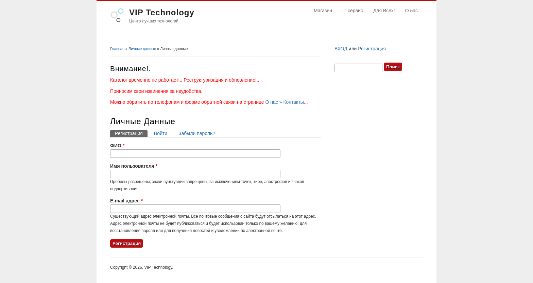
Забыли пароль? (196, 133)
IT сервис (352, 10)
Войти (160, 133)
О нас (411, 10)
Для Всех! (384, 10)
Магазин (323, 10)
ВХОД (340, 48)
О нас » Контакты (284, 102)
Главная (117, 49)
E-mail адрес (126, 200)
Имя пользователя (133, 166)
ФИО (117, 145)
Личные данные (142, 49)
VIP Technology (161, 12)
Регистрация (131, 133)
